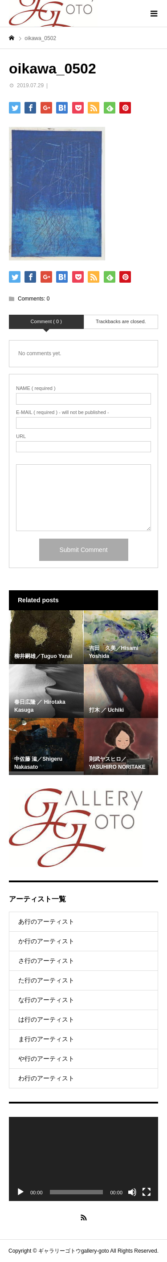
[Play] (20, 1192)
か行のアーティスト (46, 941)
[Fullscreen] (146, 1192)
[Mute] (132, 1192)
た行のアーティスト (46, 980)
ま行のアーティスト (46, 1039)
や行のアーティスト (46, 1058)
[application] (83, 1159)
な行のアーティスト (46, 999)
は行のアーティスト (46, 1019)
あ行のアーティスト (46, 921)
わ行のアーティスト (46, 1078)
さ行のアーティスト (46, 960)
